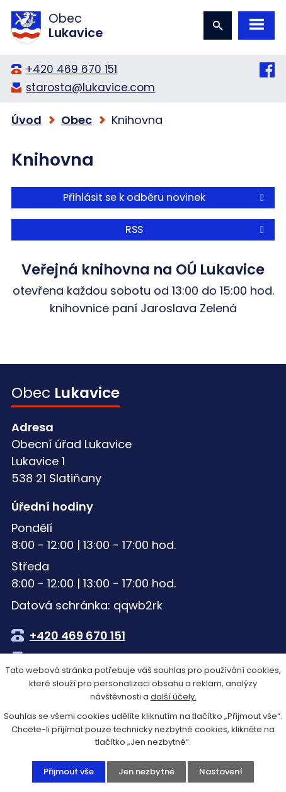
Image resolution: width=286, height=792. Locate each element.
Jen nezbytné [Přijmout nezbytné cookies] (146, 772)
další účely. (174, 697)
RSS (196, 229)
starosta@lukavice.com (90, 87)
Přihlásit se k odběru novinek (165, 197)
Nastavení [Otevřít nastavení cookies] (221, 772)
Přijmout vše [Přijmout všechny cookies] (68, 772)
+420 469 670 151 (71, 69)
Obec (76, 120)
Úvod (26, 120)
